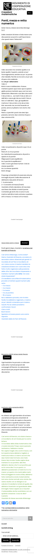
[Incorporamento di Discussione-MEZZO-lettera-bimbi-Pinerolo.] (17, 337)
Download (25, 243)
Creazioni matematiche (9, 13)
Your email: (5, 532)
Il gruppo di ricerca (7, 545)
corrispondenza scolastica (15, 508)
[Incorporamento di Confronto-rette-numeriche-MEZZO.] (17, 390)
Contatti (17, 545)
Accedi (4, 524)
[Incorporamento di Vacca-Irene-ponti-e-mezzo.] (17, 219)
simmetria (13, 510)
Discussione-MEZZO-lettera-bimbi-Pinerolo (14, 354)
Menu (30, 12)
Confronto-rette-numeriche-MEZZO (12, 407)
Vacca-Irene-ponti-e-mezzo (10, 243)
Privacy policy (13, 551)
